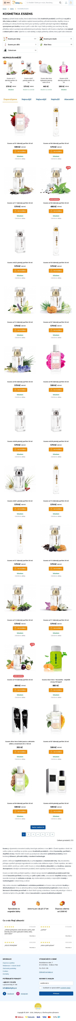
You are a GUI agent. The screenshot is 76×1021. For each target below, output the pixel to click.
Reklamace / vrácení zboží (11, 966)
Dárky (12, 9)
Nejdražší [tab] (55, 99)
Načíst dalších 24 (38, 827)
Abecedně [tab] (69, 99)
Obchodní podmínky (9, 968)
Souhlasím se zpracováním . (57, 988)
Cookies (5, 971)
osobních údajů (65, 988)
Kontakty (6, 974)
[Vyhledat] (61, 3)
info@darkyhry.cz (10, 988)
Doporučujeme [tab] (10, 99)
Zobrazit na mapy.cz (46, 972)
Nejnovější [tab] (26, 99)
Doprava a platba (8, 963)
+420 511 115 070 (9, 982)
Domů (4, 9)
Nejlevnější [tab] (41, 99)
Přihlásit (56, 994)
